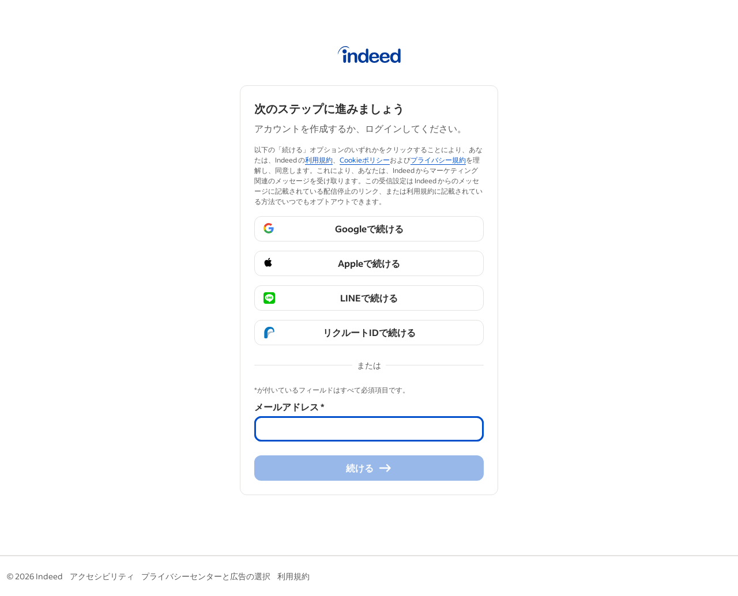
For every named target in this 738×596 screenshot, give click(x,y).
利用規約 (293, 576)
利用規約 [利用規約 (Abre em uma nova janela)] (319, 160)
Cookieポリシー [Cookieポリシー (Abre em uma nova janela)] (365, 160)
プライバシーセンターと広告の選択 (205, 576)
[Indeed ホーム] (369, 56)
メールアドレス (289, 407)
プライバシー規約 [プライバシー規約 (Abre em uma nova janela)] (438, 160)
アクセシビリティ (102, 576)
